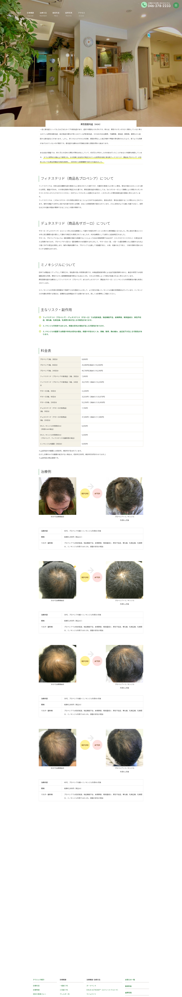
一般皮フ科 (64, 920)
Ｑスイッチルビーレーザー (96, 945)
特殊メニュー (65, 937)
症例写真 (98, 14)
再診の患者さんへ (39, 933)
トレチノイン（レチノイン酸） (97, 970)
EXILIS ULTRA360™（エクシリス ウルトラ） (102, 924)
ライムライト (91, 928)
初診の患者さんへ (39, 928)
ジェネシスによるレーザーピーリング (100, 941)
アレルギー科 (65, 928)
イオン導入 (90, 966)
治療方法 (72, 12)
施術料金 (85, 14)
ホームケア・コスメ (67, 941)
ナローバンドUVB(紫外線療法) (97, 953)
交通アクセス (130, 940)
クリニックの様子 (39, 937)
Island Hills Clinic (45, 944)
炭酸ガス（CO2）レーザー (96, 949)
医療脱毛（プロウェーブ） (96, 937)
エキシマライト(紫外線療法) (96, 958)
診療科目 (36, 920)
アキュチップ (91, 933)
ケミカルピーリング (93, 962)
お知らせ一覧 (130, 914)
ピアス (88, 974)
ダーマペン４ (91, 920)
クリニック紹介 (44, 14)
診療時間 (36, 924)
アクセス (110, 14)
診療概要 (59, 12)
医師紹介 (128, 933)
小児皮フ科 (64, 924)
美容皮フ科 (64, 933)
